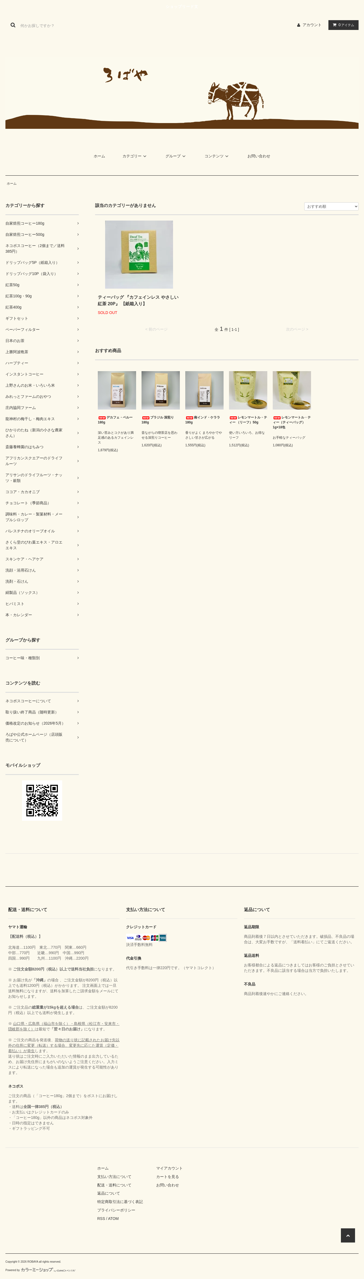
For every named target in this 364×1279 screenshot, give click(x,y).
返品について (108, 1193)
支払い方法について (114, 1176)
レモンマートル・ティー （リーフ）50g (248, 420)
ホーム (99, 156)
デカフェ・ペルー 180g (115, 420)
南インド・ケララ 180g (202, 420)
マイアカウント (169, 1168)
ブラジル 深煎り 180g (158, 420)
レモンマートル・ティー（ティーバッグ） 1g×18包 (292, 422)
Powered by (40, 1270)
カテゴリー (135, 156)
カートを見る (167, 1176)
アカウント (312, 25)
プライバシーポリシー (116, 1210)
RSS (101, 1218)
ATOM (113, 1218)
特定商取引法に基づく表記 (120, 1201)
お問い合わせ (258, 156)
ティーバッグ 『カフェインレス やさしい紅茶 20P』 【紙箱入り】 (138, 300)
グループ (176, 156)
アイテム (342, 25)
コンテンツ (217, 156)
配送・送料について (114, 1185)
